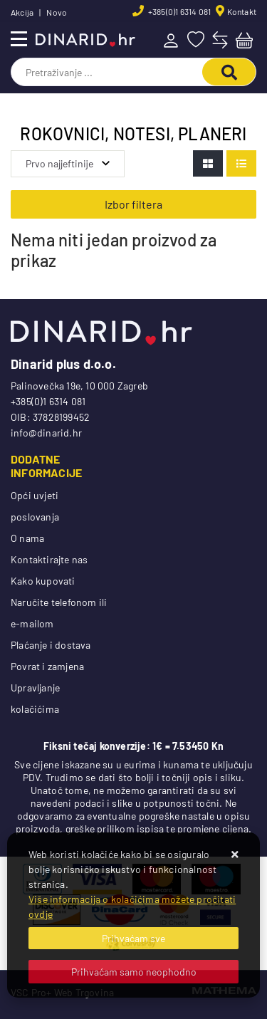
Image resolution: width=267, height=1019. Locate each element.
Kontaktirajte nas (49, 559)
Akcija (22, 12)
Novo (56, 12)
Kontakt (241, 11)
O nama (27, 538)
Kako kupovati (43, 581)
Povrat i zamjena (47, 666)
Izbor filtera (133, 204)
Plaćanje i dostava (51, 645)
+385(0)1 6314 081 (179, 11)
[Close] (133, 938)
